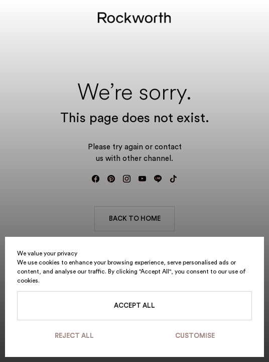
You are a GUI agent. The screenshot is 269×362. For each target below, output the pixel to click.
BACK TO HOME (135, 218)
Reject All (74, 335)
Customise (195, 335)
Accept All (134, 305)
